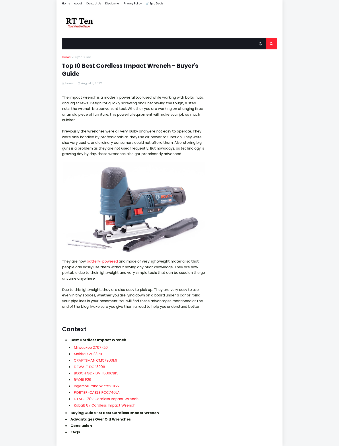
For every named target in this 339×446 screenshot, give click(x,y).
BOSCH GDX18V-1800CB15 (96, 373)
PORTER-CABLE (87, 392)
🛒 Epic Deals (155, 3)
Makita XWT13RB (88, 353)
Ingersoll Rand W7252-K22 (96, 386)
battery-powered (102, 261)
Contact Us (93, 3)
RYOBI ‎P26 (82, 379)
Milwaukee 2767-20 (91, 347)
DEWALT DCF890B (89, 366)
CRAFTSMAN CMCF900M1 (95, 360)
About (78, 3)
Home (66, 3)
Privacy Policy (133, 3)
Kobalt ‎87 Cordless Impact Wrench (104, 405)
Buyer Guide (82, 57)
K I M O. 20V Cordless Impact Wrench (106, 398)
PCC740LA (110, 392)
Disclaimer (112, 3)
